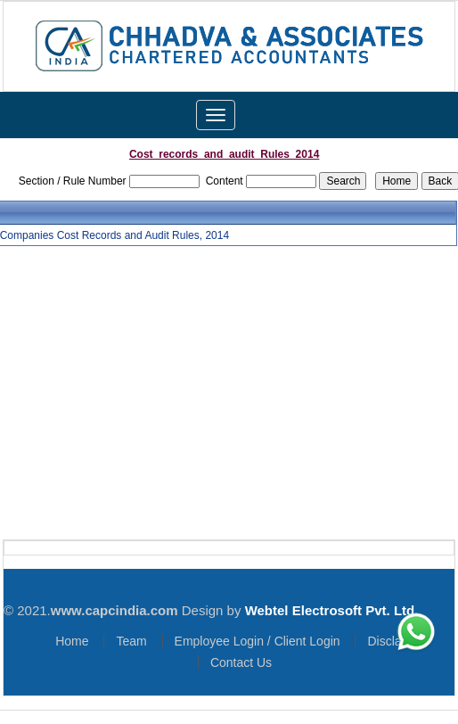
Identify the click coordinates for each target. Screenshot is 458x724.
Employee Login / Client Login (257, 641)
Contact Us (241, 662)
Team (131, 641)
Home (71, 641)
